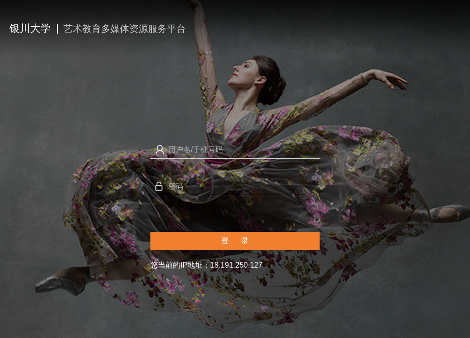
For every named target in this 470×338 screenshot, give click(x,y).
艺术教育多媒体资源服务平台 (124, 28)
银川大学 (30, 28)
